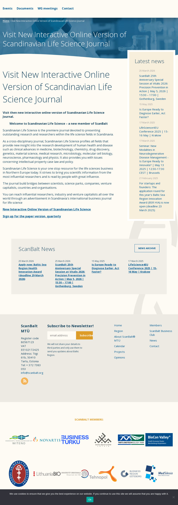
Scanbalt (166, 17)
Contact (68, 8)
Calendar (119, 346)
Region (118, 331)
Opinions (119, 357)
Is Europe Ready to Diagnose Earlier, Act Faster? (152, 113)
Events (7, 8)
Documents (25, 8)
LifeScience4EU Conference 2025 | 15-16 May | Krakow (153, 131)
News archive (147, 248)
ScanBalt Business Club (161, 333)
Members (156, 325)
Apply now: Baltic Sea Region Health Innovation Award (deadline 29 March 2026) (32, 272)
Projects (119, 352)
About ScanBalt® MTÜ (124, 338)
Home (6, 20)
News (153, 340)
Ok (89, 499)
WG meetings (48, 8)
